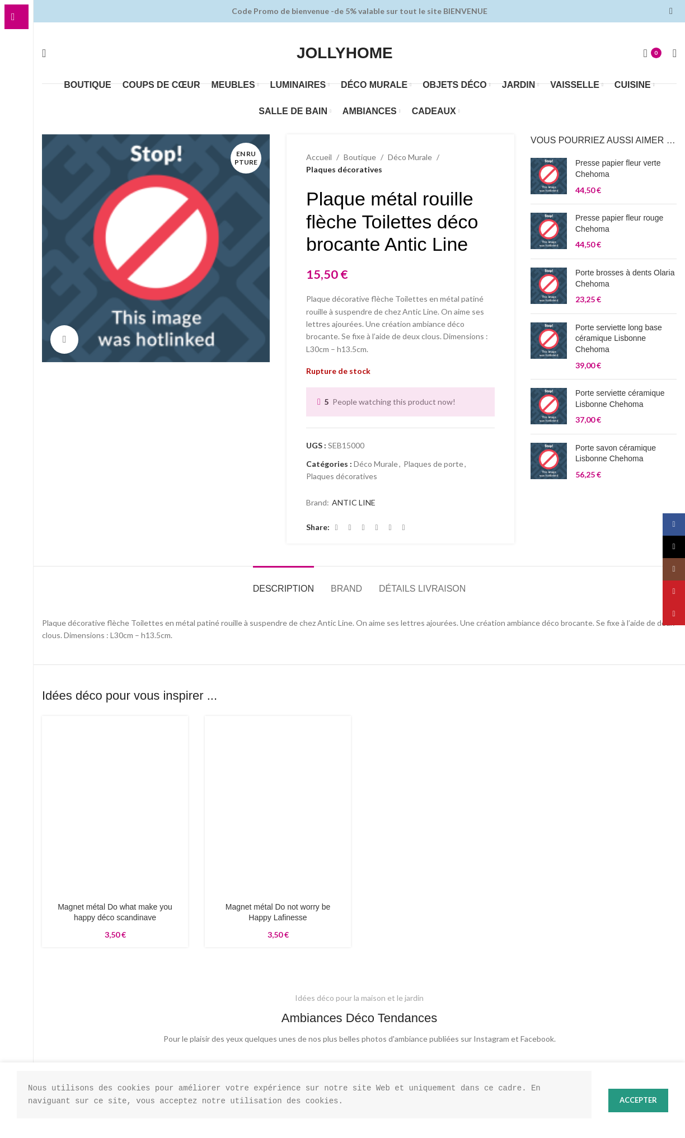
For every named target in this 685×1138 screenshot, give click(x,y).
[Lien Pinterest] (377, 527)
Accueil (318, 157)
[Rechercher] (43, 53)
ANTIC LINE (353, 502)
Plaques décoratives (344, 169)
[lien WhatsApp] (404, 527)
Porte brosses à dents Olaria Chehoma (624, 278)
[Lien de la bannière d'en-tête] (342, 11)
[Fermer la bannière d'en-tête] (671, 11)
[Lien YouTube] (674, 591)
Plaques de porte (433, 464)
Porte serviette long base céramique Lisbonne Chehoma (618, 338)
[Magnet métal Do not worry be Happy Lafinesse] (277, 810)
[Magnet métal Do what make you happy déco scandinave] (115, 773)
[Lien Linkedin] (390, 527)
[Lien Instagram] (674, 569)
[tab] (283, 583)
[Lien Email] (363, 527)
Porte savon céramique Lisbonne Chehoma (615, 453)
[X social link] (350, 527)
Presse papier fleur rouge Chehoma (619, 223)
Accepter (637, 1100)
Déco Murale (406, 157)
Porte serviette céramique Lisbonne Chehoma (620, 398)
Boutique (357, 157)
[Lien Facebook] (337, 527)
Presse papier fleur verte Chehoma (618, 168)
